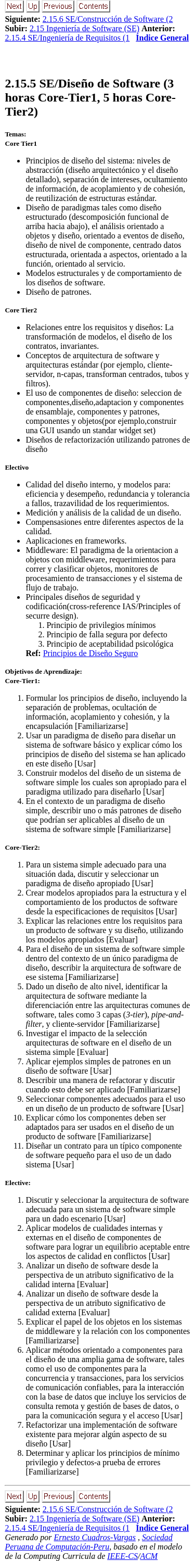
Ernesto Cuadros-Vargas (95, 1537)
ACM (149, 1556)
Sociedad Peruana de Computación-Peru (88, 1542)
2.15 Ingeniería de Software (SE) (84, 28)
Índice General (162, 37)
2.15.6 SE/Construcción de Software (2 (108, 19)
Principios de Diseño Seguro (90, 653)
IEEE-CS (122, 1556)
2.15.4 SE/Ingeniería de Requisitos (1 (67, 37)
